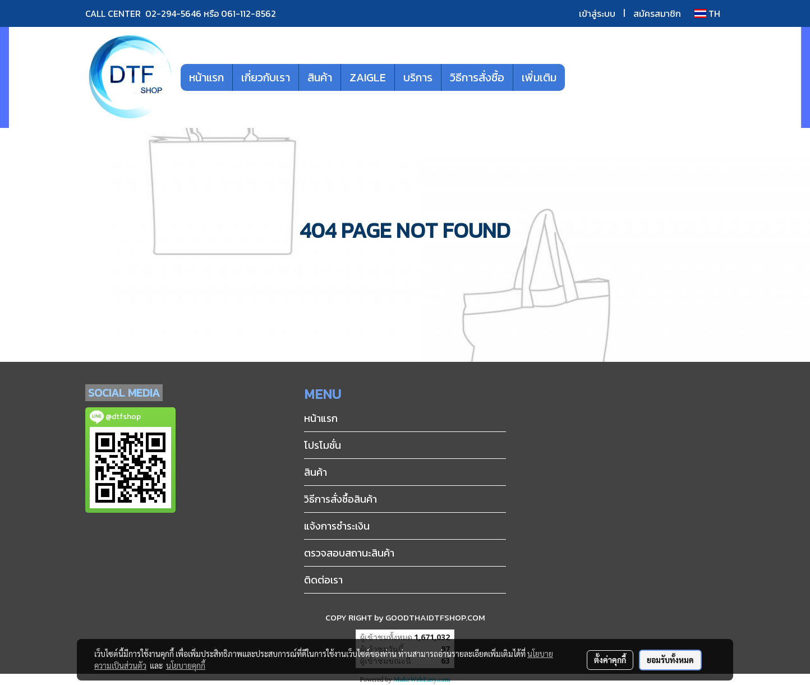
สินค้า (319, 77)
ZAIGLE (367, 77)
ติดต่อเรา (323, 579)
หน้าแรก (206, 77)
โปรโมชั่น (322, 445)
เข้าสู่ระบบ (597, 13)
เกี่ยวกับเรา (265, 77)
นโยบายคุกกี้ (185, 665)
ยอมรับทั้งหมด (670, 660)
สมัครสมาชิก (657, 13)
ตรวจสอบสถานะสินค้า (349, 552)
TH (707, 13)
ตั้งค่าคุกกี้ (610, 660)
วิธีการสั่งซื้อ (477, 77)
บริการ (417, 77)
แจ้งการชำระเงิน (337, 526)
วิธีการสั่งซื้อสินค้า (340, 499)
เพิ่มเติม (539, 77)
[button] (581, 77)
